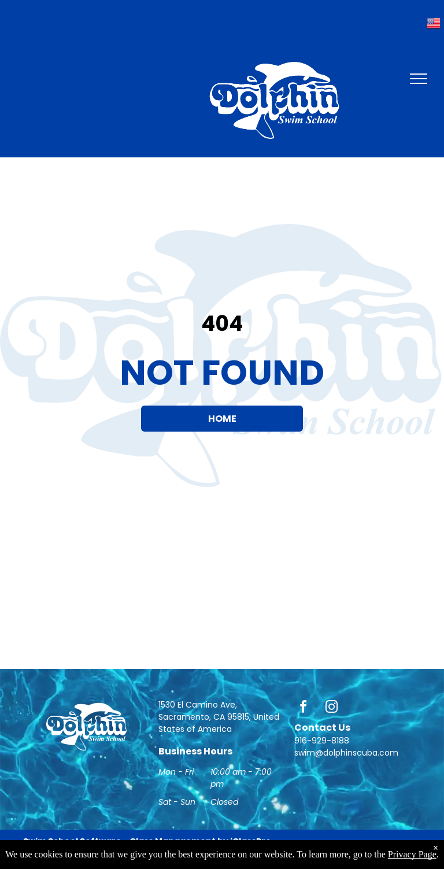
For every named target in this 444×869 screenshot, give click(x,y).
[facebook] (303, 708)
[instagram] (332, 708)
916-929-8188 (321, 740)
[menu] (419, 79)
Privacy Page (412, 854)
